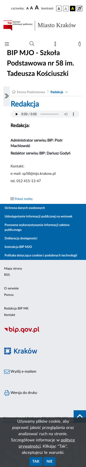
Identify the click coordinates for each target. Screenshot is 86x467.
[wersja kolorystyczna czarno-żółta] (73, 9)
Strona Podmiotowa (31, 92)
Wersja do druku (20, 393)
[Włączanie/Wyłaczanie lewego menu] (6, 96)
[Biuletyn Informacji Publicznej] (43, 332)
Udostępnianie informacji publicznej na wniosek (38, 216)
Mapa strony (13, 268)
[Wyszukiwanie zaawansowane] (32, 44)
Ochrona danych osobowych (25, 208)
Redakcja (56, 92)
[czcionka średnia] (31, 8)
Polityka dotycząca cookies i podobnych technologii (41, 255)
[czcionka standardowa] (27, 8)
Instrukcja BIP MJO (18, 247)
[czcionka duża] (37, 8)
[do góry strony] (80, 416)
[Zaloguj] (80, 45)
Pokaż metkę (24, 199)
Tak (35, 461)
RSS (7, 275)
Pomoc (9, 295)
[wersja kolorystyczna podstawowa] (59, 9)
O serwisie (11, 288)
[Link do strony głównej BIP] (43, 25)
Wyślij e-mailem (20, 372)
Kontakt (9, 315)
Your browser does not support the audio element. (45, 114)
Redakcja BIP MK (16, 308)
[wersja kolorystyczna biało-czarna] (66, 9)
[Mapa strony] (56, 45)
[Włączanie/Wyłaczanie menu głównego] (6, 45)
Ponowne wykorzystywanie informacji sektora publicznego (37, 227)
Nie (50, 461)
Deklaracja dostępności (21, 238)
